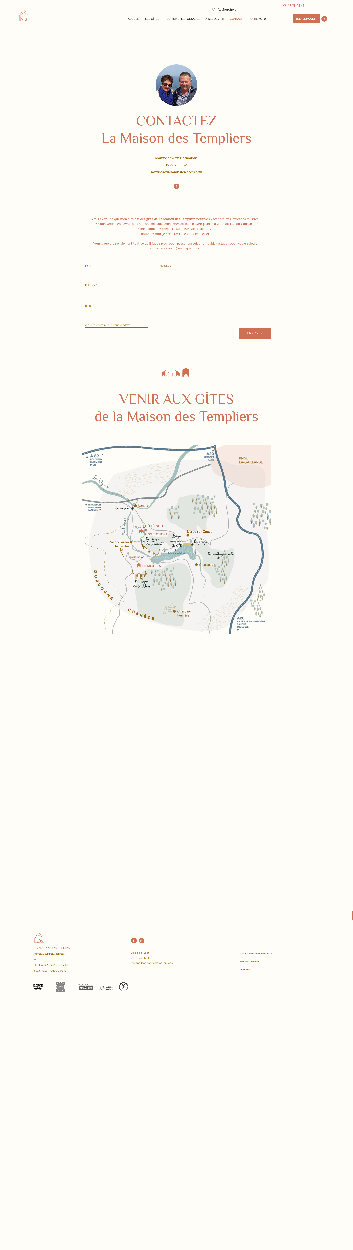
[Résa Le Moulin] (306, 18)
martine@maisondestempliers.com (176, 172)
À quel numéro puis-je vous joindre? (107, 325)
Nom (88, 265)
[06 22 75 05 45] (293, 5)
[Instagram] (141, 940)
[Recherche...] (239, 9)
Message (165, 265)
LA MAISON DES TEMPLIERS (54, 948)
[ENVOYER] (255, 333)
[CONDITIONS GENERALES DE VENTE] (256, 954)
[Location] (324, 19)
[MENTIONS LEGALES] (253, 962)
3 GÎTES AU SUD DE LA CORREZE (48, 954)
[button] (152, 19)
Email (88, 305)
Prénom (90, 285)
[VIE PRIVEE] (253, 969)
